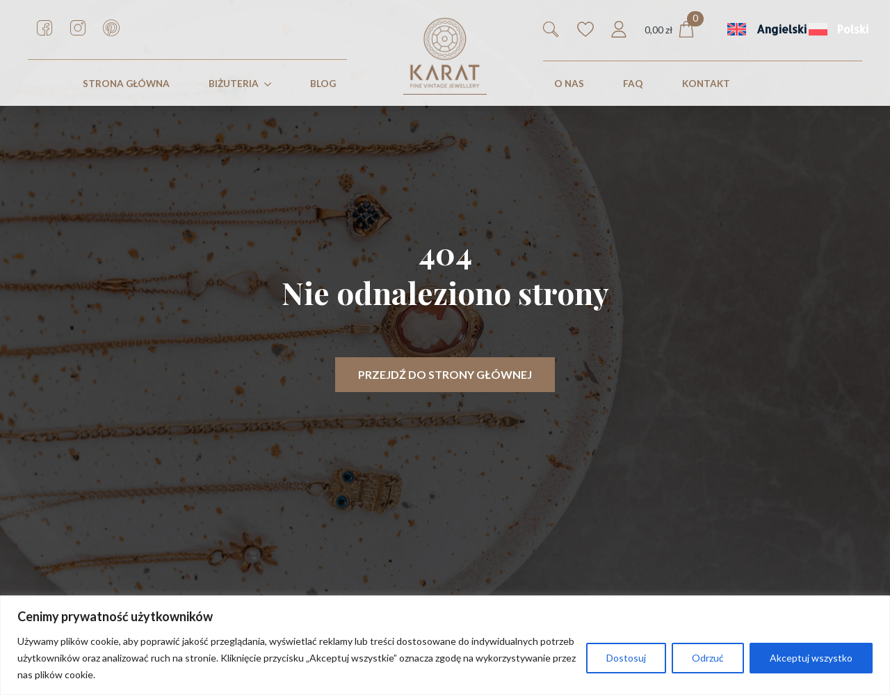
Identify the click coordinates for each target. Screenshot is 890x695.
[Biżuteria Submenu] (270, 84)
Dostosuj (626, 658)
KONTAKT (706, 83)
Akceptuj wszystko (811, 658)
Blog (323, 83)
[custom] (44, 28)
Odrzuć (708, 658)
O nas (569, 83)
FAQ (633, 83)
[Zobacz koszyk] (670, 29)
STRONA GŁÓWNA (126, 83)
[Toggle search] (551, 29)
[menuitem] (757, 29)
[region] (445, 645)
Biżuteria (234, 83)
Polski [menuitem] (852, 29)
